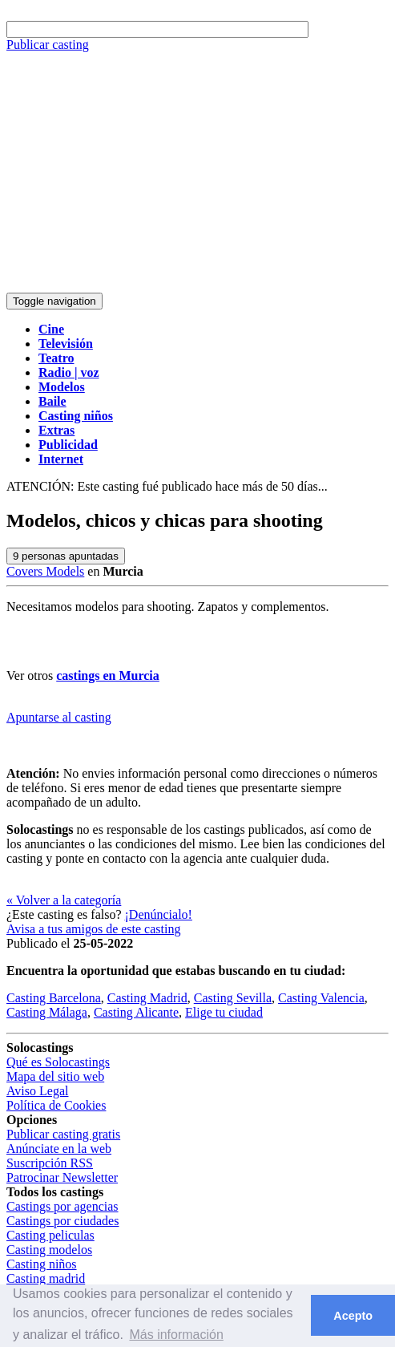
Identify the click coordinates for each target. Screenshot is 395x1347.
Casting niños (41, 1264)
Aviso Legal (37, 1091)
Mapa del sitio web (55, 1076)
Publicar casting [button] (47, 44)
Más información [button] (176, 1334)
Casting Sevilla (233, 998)
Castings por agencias (62, 1206)
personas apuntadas (66, 556)
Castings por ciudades (62, 1221)
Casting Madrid (147, 998)
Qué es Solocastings (58, 1062)
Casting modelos (49, 1249)
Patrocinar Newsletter (62, 1177)
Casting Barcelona (53, 998)
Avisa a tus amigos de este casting (93, 929)
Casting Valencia (321, 998)
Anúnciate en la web (58, 1148)
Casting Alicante (136, 1012)
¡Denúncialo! (158, 914)
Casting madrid (45, 1278)
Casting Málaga (46, 1012)
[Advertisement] (197, 172)
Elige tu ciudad (224, 1012)
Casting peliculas (50, 1235)
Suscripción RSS (49, 1163)
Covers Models (45, 571)
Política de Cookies (56, 1105)
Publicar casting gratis (63, 1134)
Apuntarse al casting (58, 717)
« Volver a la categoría (63, 900)
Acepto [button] (353, 1315)
